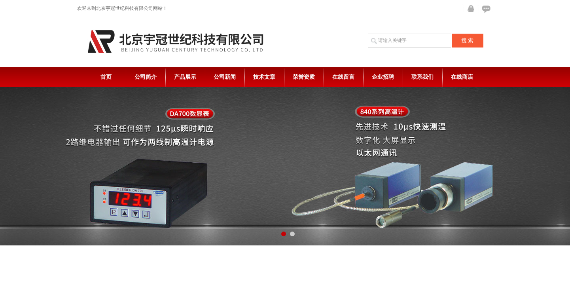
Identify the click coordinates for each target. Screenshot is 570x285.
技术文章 (264, 77)
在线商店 (462, 77)
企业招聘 (383, 77)
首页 (106, 77)
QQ (469, 9)
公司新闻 (225, 77)
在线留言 (343, 77)
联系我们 (422, 77)
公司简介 (145, 77)
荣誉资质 (304, 77)
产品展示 (185, 77)
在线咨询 (485, 9)
